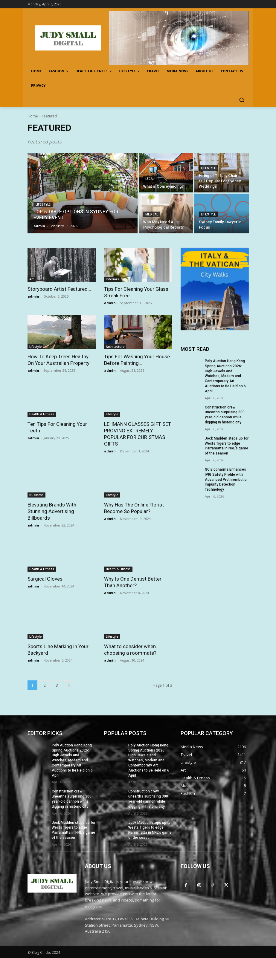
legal (149, 178)
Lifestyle (43, 204)
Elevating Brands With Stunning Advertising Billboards (52, 511)
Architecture (115, 347)
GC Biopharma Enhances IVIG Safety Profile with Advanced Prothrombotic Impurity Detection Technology (226, 479)
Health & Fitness (41, 414)
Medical (151, 214)
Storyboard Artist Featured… (59, 289)
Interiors (112, 279)
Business (36, 495)
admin (33, 296)
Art (31, 279)
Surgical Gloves (45, 579)
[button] (242, 100)
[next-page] (69, 685)
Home (33, 116)
